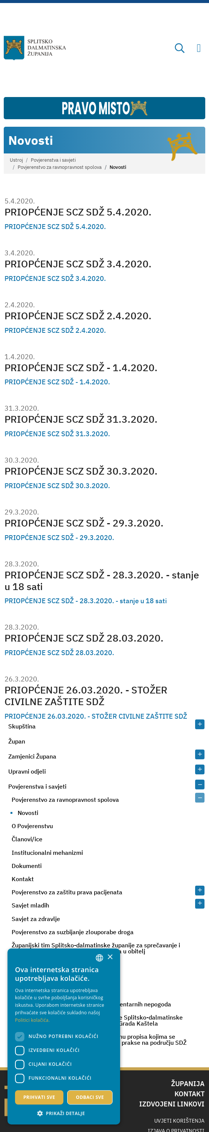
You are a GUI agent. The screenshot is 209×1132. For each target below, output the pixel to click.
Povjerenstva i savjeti (53, 160)
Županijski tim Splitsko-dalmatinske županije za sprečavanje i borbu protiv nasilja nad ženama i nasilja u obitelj (96, 948)
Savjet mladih (30, 905)
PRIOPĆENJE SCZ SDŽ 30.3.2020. (81, 470)
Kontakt (23, 879)
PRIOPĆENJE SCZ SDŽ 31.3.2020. (81, 419)
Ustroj (16, 160)
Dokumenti (27, 865)
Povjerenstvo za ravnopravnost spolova (60, 167)
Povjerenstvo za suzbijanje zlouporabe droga (73, 932)
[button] (64, 1113)
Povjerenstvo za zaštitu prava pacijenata (67, 892)
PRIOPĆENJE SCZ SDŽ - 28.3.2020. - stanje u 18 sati (102, 580)
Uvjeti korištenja (179, 1120)
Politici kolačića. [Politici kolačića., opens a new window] (32, 1020)
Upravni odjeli (27, 771)
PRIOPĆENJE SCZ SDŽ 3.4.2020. (78, 263)
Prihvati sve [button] (39, 1097)
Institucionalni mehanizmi (47, 852)
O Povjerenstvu (32, 826)
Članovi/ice (27, 839)
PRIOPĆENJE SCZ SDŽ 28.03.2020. (84, 637)
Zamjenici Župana (32, 756)
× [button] (110, 957)
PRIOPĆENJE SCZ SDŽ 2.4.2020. (78, 315)
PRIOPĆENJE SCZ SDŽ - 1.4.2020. (81, 367)
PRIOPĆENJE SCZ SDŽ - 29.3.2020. (84, 522)
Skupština (22, 726)
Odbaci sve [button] (90, 1097)
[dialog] (64, 1036)
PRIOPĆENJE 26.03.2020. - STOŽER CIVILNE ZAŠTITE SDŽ (86, 695)
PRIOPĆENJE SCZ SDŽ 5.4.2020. (78, 211)
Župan (16, 741)
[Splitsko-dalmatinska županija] (35, 48)
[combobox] (99, 958)
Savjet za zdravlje (36, 919)
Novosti (28, 812)
